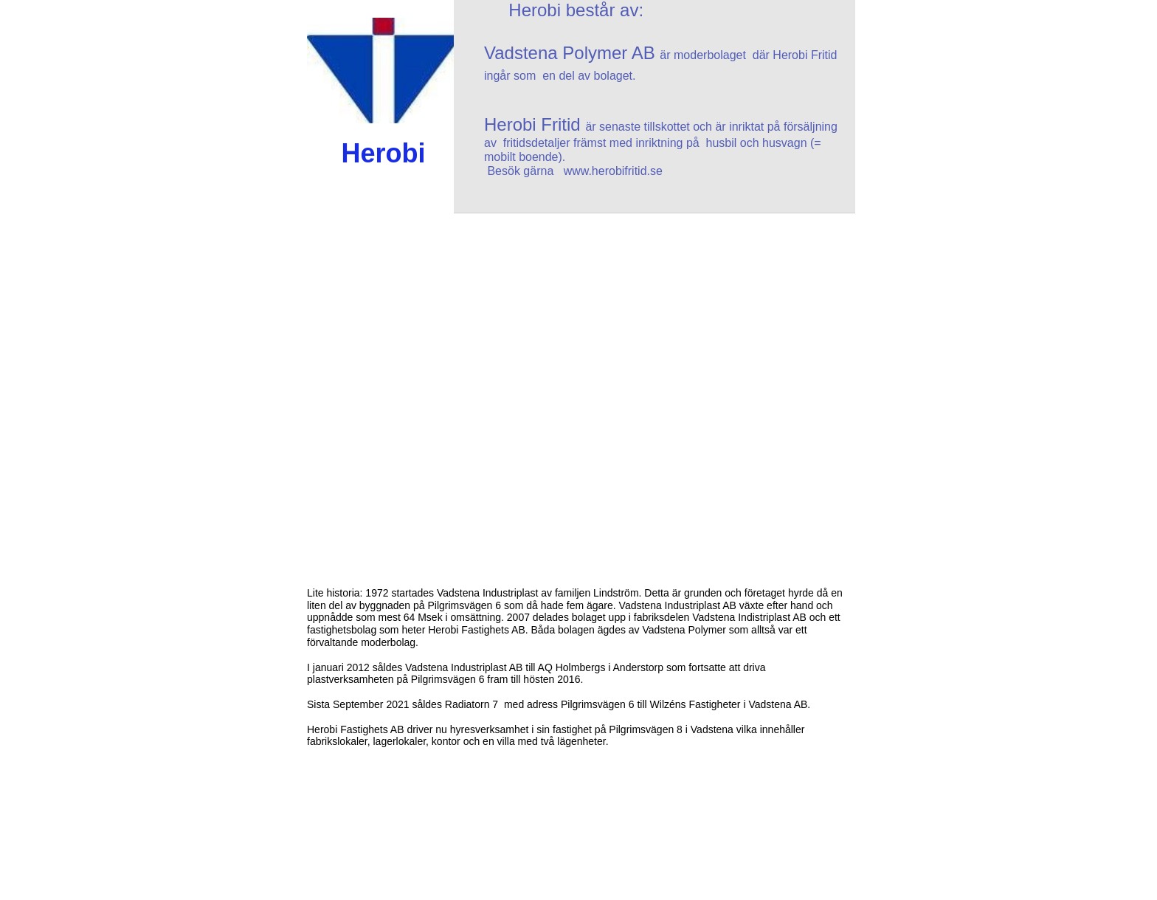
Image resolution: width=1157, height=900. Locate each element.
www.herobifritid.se (613, 171)
